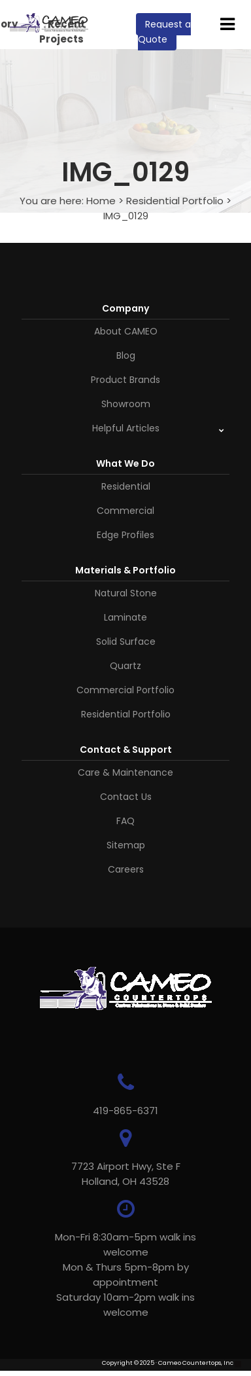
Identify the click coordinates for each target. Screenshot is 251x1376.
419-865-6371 (125, 1110)
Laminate (125, 617)
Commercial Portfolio (125, 690)
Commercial (125, 510)
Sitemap (126, 845)
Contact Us (126, 796)
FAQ (125, 820)
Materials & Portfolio (125, 570)
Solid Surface (126, 641)
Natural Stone (126, 593)
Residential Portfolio (175, 201)
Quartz (125, 665)
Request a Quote (165, 32)
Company (125, 308)
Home (101, 201)
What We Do (125, 463)
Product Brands (125, 379)
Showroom (125, 403)
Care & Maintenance (125, 772)
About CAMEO (126, 331)
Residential (125, 486)
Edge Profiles (125, 534)
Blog (125, 355)
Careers (126, 869)
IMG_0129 (125, 216)
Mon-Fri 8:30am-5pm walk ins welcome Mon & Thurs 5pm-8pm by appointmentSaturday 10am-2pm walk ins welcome (125, 1274)
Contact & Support (126, 749)
